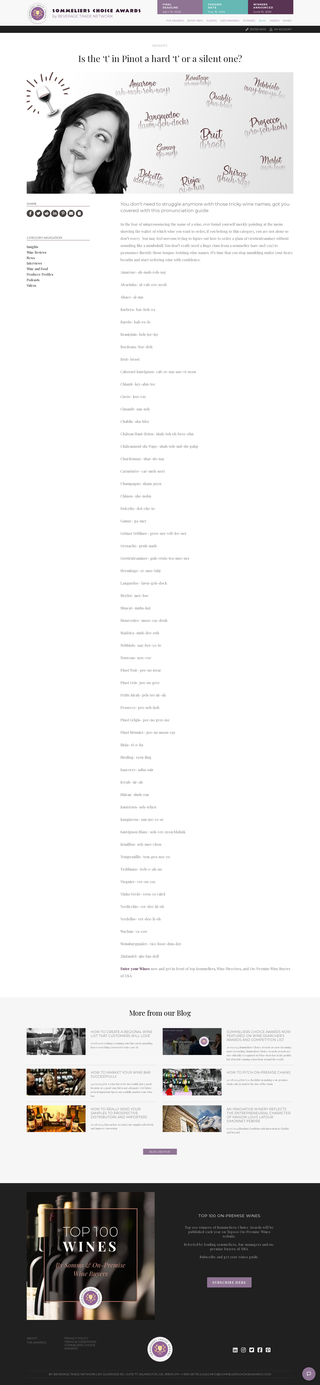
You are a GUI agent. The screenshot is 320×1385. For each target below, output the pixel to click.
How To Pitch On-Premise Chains (258, 1073)
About (32, 1338)
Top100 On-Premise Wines (248, 1232)
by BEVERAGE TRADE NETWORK (82, 16)
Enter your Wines (135, 968)
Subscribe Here (229, 1282)
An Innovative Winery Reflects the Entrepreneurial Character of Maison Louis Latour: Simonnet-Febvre (258, 1115)
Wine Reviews (36, 252)
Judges (211, 20)
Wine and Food (37, 269)
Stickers (249, 20)
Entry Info (195, 20)
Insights (159, 45)
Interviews (34, 263)
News (31, 258)
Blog (262, 20)
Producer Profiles (40, 274)
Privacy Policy (76, 1338)
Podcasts (33, 280)
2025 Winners (229, 20)
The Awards (175, 20)
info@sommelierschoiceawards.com (240, 1374)
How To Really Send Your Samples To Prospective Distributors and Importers (119, 1113)
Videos (274, 20)
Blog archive (160, 1151)
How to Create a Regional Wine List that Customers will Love (121, 1034)
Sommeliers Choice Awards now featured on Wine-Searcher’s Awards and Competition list (259, 1036)
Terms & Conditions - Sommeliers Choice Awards (81, 1345)
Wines (287, 20)
